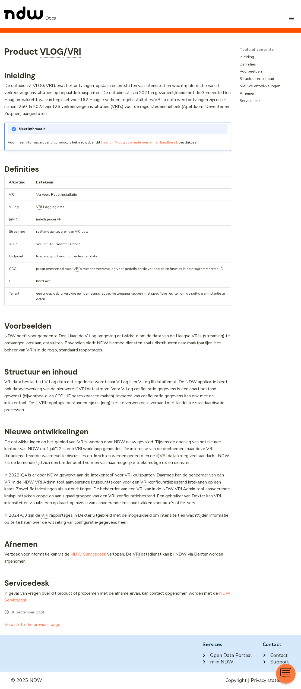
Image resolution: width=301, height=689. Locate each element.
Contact (275, 655)
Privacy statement (270, 680)
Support (276, 662)
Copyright (236, 680)
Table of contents (257, 49)
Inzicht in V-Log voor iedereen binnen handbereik (139, 142)
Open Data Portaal (227, 655)
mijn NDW (217, 662)
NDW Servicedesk (88, 554)
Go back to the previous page (32, 625)
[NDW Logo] (30, 18)
